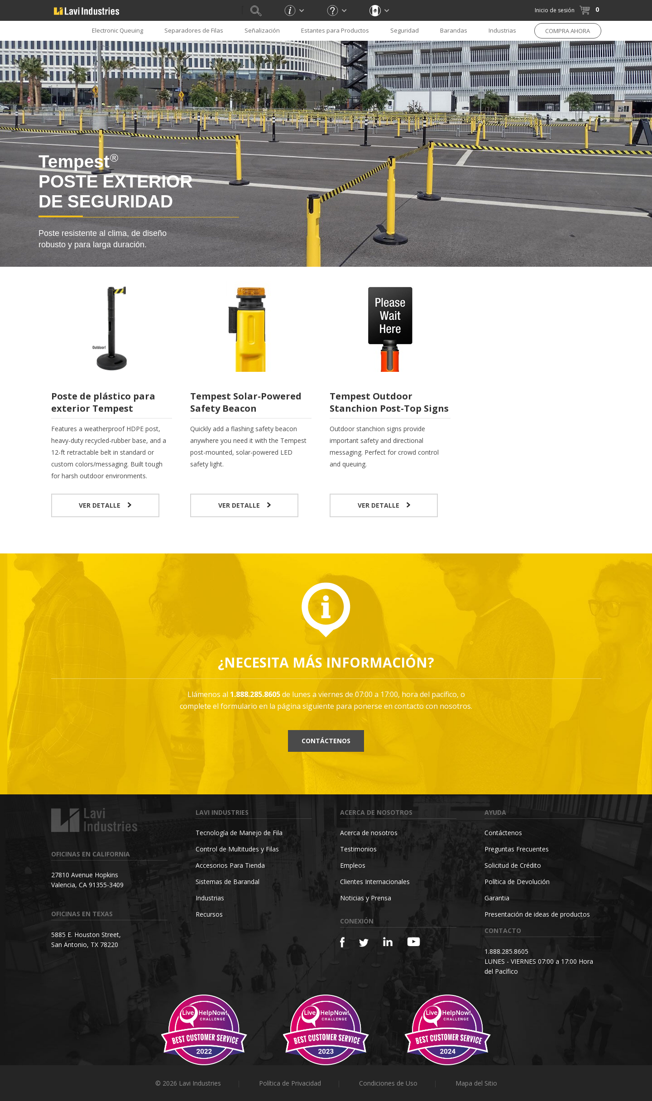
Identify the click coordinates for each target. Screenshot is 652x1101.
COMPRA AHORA (567, 31)
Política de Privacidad (290, 1083)
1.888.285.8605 (506, 951)
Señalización (262, 30)
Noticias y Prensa (365, 898)
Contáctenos (326, 740)
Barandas (453, 30)
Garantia (496, 898)
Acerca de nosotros (369, 832)
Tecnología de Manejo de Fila (239, 832)
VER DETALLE (105, 505)
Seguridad (404, 30)
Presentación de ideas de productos (537, 914)
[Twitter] (364, 943)
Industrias (502, 30)
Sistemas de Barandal (227, 881)
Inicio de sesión (555, 10)
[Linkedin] (388, 942)
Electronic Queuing (117, 30)
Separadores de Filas (193, 30)
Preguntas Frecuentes (516, 849)
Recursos (209, 914)
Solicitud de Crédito (512, 865)
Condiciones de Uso (388, 1083)
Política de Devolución (517, 881)
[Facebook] (342, 942)
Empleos (352, 865)
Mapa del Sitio (476, 1083)
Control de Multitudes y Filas (237, 849)
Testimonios (358, 849)
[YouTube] (413, 941)
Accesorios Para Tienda (230, 865)
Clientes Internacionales (375, 881)
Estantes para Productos (335, 30)
